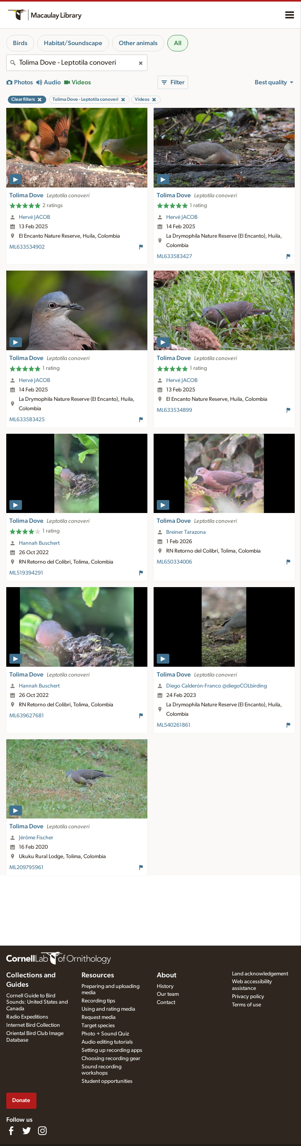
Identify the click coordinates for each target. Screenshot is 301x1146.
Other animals (138, 43)
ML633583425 (27, 419)
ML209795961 (26, 867)
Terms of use (246, 1005)
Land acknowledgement (260, 974)
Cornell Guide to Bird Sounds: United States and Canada (37, 1002)
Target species (98, 1025)
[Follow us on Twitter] (26, 1130)
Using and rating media (108, 1009)
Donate (21, 1100)
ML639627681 (26, 716)
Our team (168, 994)
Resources (98, 975)
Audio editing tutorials (107, 1042)
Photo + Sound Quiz (105, 1034)
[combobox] (76, 63)
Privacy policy (248, 996)
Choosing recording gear (111, 1058)
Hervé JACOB (34, 217)
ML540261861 (173, 725)
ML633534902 (27, 247)
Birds (20, 43)
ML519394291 (26, 573)
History (165, 986)
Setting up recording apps (112, 1050)
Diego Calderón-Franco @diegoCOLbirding (216, 686)
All (177, 43)
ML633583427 (174, 256)
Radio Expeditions (27, 1017)
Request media (99, 1017)
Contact (166, 1002)
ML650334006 (174, 562)
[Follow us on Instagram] (42, 1130)
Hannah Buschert (39, 543)
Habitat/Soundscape (73, 43)
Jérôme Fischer (36, 837)
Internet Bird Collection (33, 1025)
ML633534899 (174, 410)
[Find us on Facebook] (11, 1130)
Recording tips (98, 1001)
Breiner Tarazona (186, 532)
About (166, 975)
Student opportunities (107, 1081)
